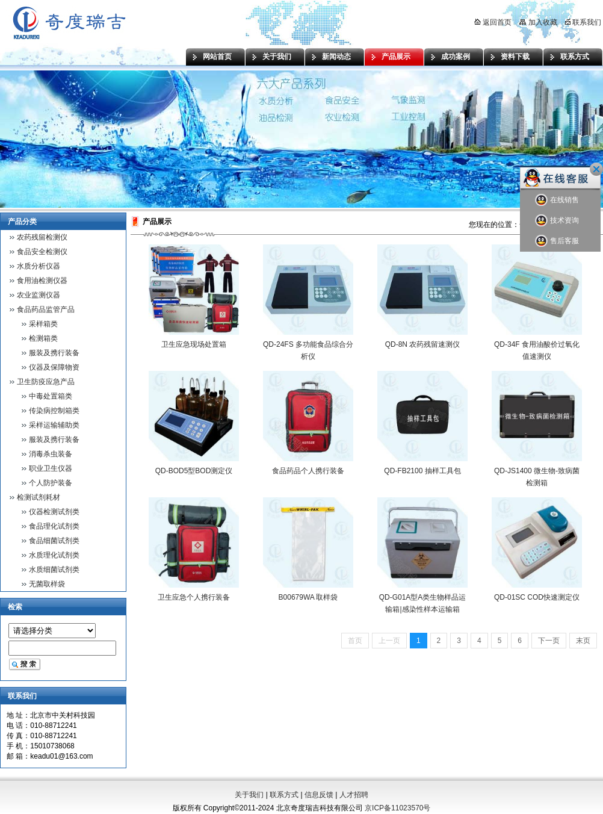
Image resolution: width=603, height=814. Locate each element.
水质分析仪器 (38, 266)
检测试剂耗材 (38, 497)
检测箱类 (43, 338)
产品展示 (396, 56)
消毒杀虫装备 (50, 454)
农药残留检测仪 (42, 237)
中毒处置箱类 (50, 396)
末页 (583, 640)
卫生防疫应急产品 (46, 381)
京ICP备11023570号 (397, 808)
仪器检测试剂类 (54, 512)
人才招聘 (353, 795)
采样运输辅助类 (54, 425)
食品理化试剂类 (54, 526)
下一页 (549, 640)
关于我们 (276, 56)
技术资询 (557, 220)
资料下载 (515, 56)
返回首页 (493, 22)
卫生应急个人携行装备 (194, 597)
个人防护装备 (50, 483)
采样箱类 (43, 324)
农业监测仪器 (38, 295)
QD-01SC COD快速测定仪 (537, 597)
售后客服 (557, 241)
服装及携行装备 (54, 353)
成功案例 (455, 56)
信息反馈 (319, 795)
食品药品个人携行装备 (308, 471)
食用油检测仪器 (42, 280)
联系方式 (574, 56)
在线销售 (557, 200)
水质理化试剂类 (54, 555)
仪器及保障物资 (54, 367)
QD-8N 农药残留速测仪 (422, 344)
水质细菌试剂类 (54, 569)
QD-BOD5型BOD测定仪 (194, 471)
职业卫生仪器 (50, 468)
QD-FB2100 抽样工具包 (422, 471)
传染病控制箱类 (54, 410)
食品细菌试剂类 (54, 540)
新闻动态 (336, 56)
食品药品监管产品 (46, 309)
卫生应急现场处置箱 (193, 344)
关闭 (596, 169)
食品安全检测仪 (42, 251)
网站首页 (217, 56)
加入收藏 (538, 22)
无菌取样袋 (47, 584)
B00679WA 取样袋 (308, 597)
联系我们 (583, 22)
